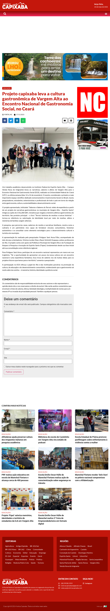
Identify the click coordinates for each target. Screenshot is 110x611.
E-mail (7, 349)
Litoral (75, 556)
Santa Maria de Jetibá (68, 563)
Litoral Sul (83, 556)
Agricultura (9, 546)
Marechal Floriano (67, 559)
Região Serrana (81, 559)
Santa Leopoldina (96, 559)
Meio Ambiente (21, 559)
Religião (8, 563)
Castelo (84, 549)
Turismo (41, 563)
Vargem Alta (94, 563)
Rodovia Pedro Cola (21, 563)
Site (5, 358)
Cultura (8, 553)
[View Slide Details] (55, 66)
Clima (28, 549)
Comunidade (38, 549)
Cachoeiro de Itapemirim (69, 549)
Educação (33, 553)
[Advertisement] (55, 33)
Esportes (24, 556)
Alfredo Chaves (80, 546)
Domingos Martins (85, 553)
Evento (33, 556)
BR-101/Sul (34, 546)
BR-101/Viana (10, 549)
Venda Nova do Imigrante (69, 566)
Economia (17, 553)
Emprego (42, 553)
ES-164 (8, 556)
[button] (106, 14)
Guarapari (9, 559)
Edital (25, 553)
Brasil (90, 546)
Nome (7, 340)
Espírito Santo (65, 556)
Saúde (33, 563)
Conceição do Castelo (68, 553)
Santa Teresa (83, 563)
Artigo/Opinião (22, 546)
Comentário (9, 311)
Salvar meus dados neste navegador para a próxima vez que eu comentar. (35, 367)
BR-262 (21, 549)
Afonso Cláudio (66, 546)
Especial (16, 556)
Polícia (31, 559)
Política (39, 559)
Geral (40, 556)
